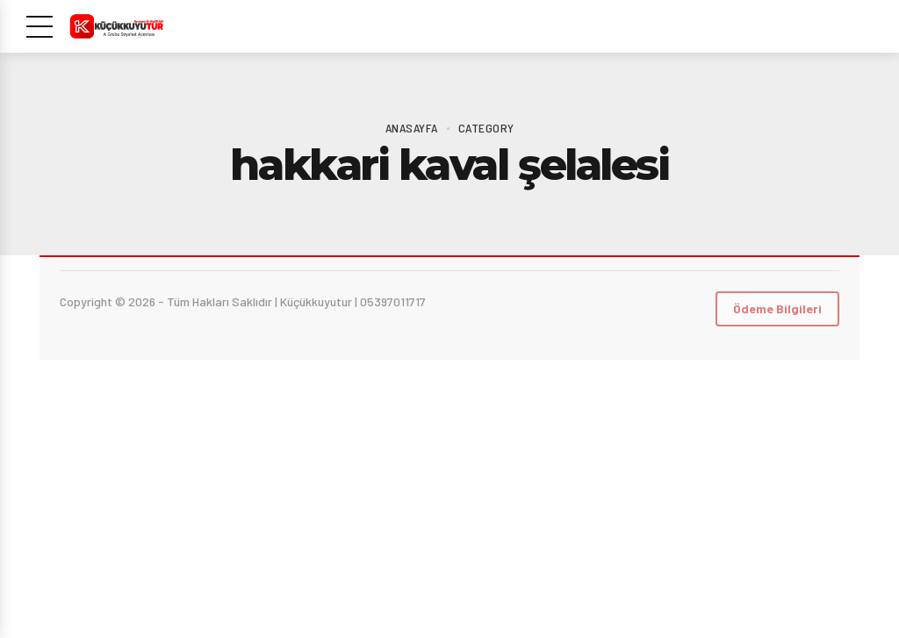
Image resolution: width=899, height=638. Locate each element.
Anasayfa (411, 127)
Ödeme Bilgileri (777, 308)
